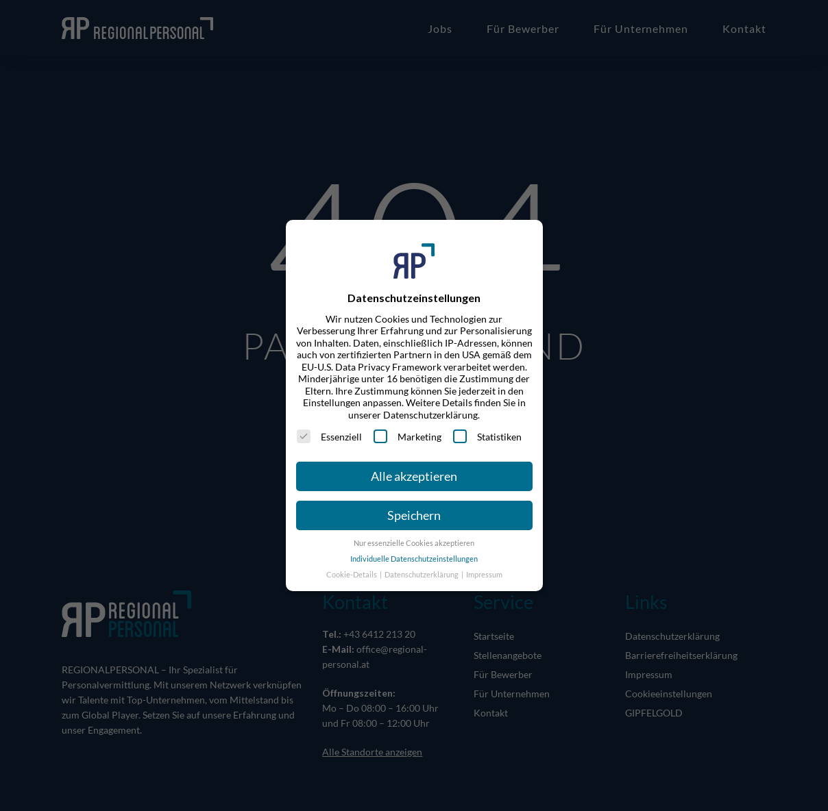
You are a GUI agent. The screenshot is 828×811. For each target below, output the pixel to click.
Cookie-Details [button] (352, 575)
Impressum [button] (484, 575)
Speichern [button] (414, 515)
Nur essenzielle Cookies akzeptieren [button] (414, 543)
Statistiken (487, 436)
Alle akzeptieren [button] (414, 476)
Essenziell (329, 436)
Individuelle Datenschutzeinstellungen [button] (414, 559)
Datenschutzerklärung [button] (422, 575)
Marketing (407, 436)
